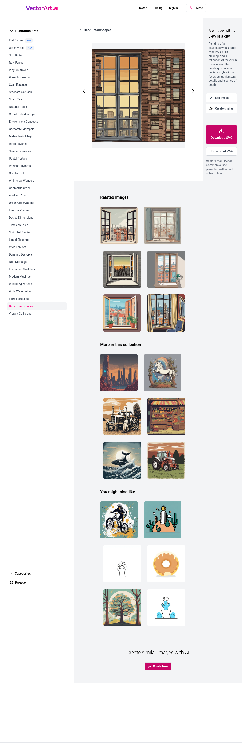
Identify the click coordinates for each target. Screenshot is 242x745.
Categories (23, 573)
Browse (142, 8)
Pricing (158, 8)
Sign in (173, 8)
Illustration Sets (26, 31)
